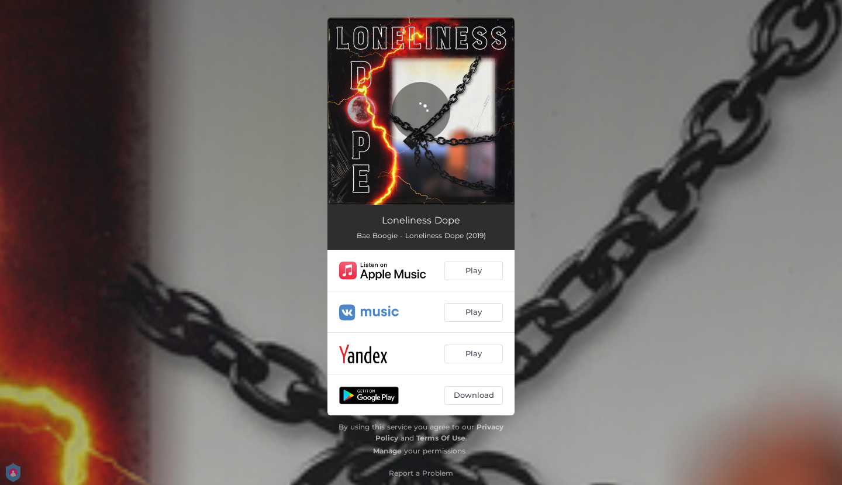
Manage (387, 450)
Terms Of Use (440, 438)
